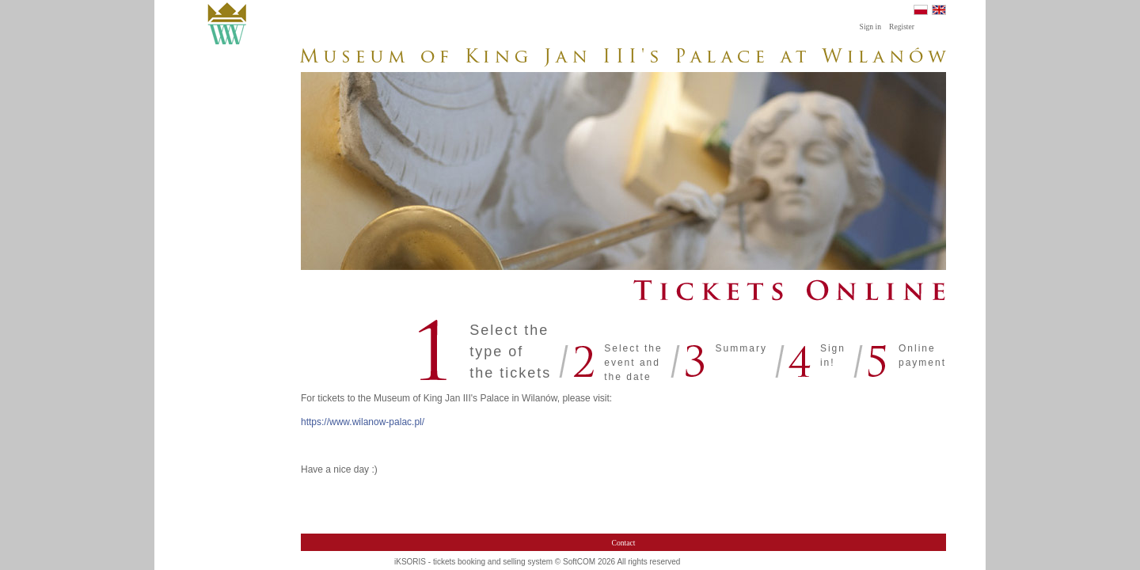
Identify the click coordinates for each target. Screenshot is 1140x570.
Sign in (870, 26)
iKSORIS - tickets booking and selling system (473, 561)
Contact (624, 542)
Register (901, 26)
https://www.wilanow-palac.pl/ (362, 422)
